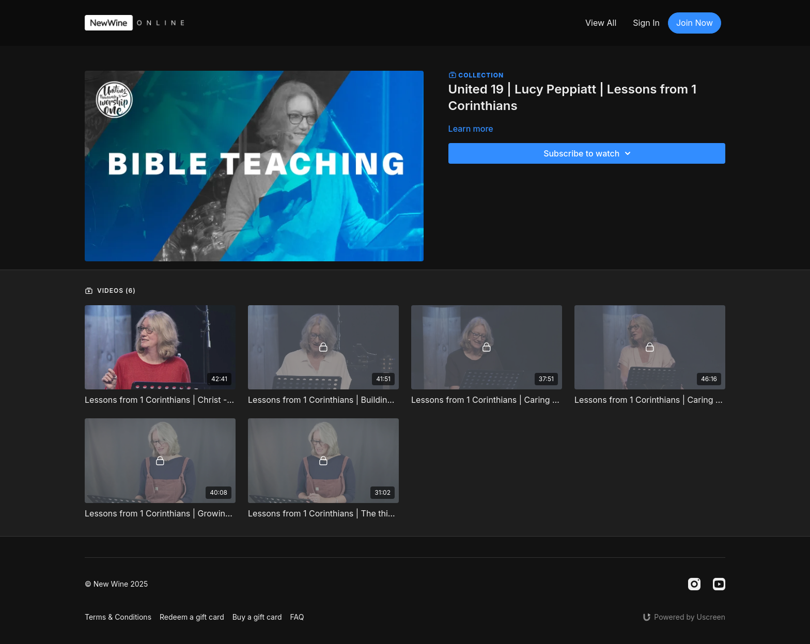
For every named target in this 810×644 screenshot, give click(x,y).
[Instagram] (694, 584)
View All (600, 23)
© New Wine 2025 (116, 584)
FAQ (297, 616)
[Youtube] (719, 584)
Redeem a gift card (192, 616)
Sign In (646, 23)
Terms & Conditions (118, 616)
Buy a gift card (257, 616)
